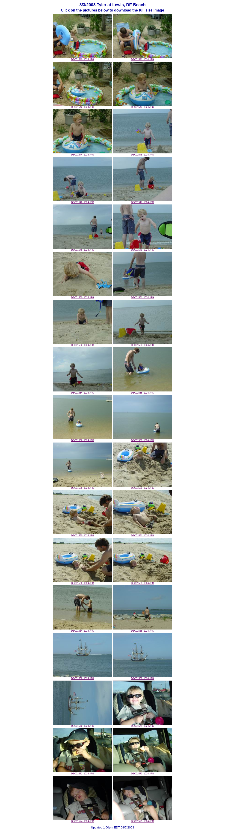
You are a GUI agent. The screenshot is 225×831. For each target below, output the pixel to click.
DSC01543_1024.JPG (142, 106)
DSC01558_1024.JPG (82, 487)
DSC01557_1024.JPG (142, 439)
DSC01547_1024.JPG (142, 201)
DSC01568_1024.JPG (82, 677)
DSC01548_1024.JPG (82, 249)
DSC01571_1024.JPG (142, 725)
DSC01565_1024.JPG (142, 629)
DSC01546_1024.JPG (82, 201)
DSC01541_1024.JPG (142, 58)
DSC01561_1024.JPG (142, 534)
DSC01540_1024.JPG (82, 58)
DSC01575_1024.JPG (142, 820)
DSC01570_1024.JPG (82, 725)
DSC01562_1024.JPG (82, 582)
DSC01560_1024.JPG (82, 534)
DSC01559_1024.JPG (142, 487)
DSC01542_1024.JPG (82, 106)
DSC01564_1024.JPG (82, 629)
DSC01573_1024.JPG (142, 772)
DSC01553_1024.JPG (142, 344)
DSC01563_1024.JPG (142, 582)
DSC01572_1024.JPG (82, 772)
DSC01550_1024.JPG (82, 296)
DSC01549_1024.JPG (142, 249)
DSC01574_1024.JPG (82, 820)
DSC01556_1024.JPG (82, 439)
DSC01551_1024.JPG (142, 296)
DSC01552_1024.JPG (82, 344)
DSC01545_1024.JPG (142, 153)
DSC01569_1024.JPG (142, 677)
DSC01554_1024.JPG (82, 391)
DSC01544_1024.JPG (82, 153)
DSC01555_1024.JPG (142, 391)
